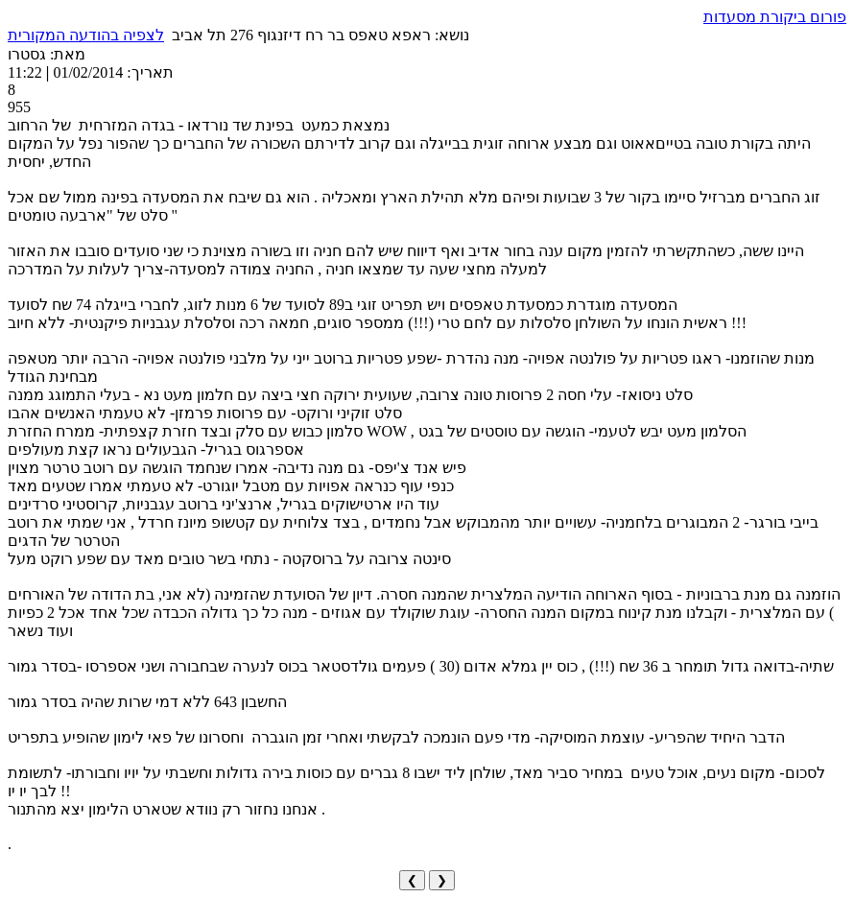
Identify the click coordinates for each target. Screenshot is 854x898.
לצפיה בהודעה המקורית (86, 35)
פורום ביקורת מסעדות (774, 17)
